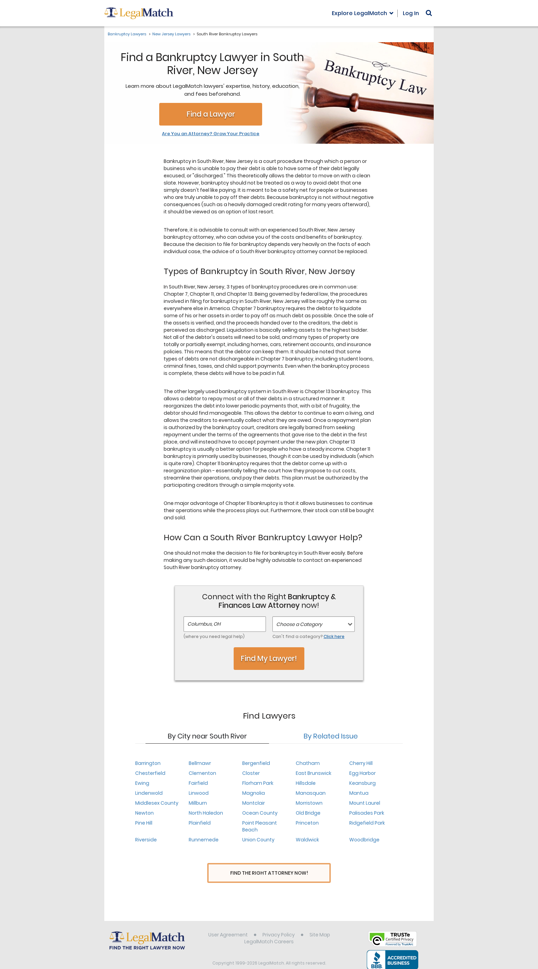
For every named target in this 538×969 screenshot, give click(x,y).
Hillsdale (306, 783)
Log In (411, 13)
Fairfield (198, 783)
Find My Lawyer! (269, 658)
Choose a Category (299, 624)
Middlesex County (156, 803)
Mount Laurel (364, 803)
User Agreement (228, 922)
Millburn (198, 803)
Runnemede (204, 839)
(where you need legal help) (214, 636)
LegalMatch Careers (269, 928)
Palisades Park (366, 813)
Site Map (319, 922)
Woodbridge (364, 839)
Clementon (202, 773)
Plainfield (200, 822)
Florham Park (257, 783)
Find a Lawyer (211, 114)
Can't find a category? (308, 636)
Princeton (307, 822)
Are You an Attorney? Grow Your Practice (210, 134)
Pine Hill (143, 822)
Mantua (359, 793)
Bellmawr (200, 763)
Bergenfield (256, 763)
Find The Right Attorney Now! (269, 873)
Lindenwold (149, 793)
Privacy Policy (278, 922)
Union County (258, 839)
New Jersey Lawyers (171, 34)
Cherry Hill (361, 763)
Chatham (308, 763)
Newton (144, 813)
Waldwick (307, 839)
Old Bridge (308, 813)
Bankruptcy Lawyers (127, 34)
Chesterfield (150, 773)
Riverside (146, 839)
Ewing (142, 783)
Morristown (309, 803)
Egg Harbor (362, 773)
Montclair (253, 803)
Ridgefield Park (367, 822)
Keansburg (362, 783)
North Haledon (206, 813)
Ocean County (260, 813)
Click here (334, 636)
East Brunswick (313, 773)
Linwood (199, 793)
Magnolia (253, 793)
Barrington (148, 763)
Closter (251, 773)
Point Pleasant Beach (259, 826)
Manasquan (311, 793)
